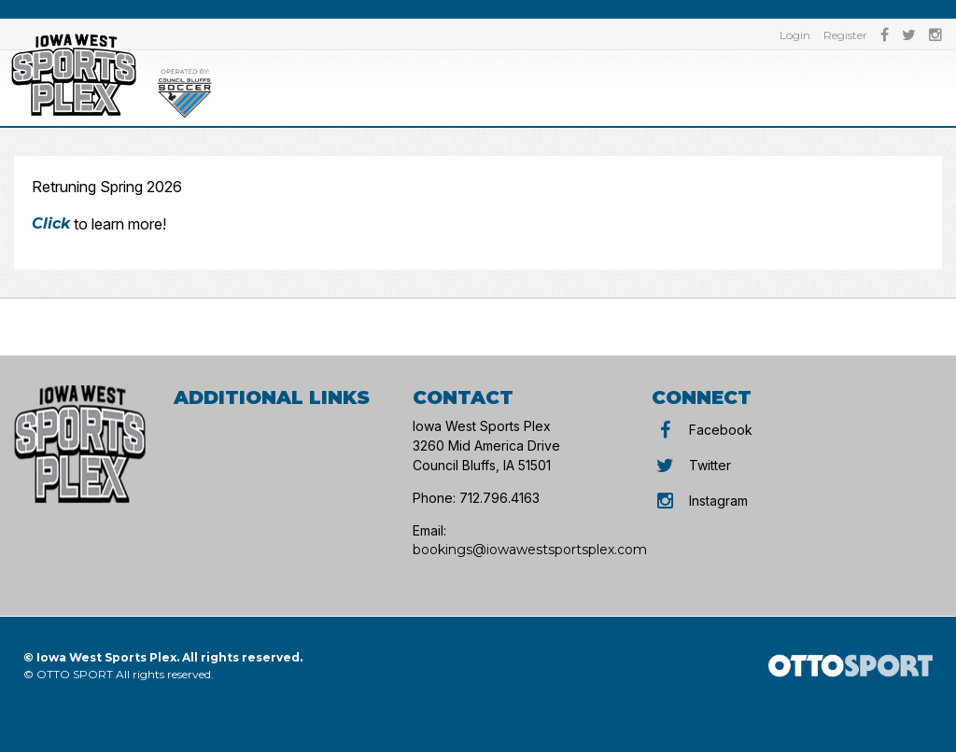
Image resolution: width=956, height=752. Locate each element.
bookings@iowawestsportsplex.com (530, 549)
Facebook (702, 430)
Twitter (691, 465)
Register (845, 35)
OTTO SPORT (74, 674)
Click (51, 223)
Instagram (700, 500)
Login (795, 35)
